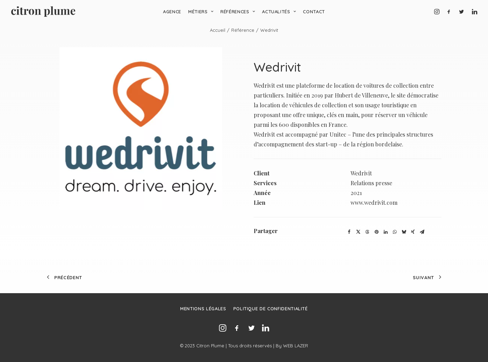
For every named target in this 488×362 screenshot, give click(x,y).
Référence (242, 30)
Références (237, 11)
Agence (172, 11)
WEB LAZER (295, 345)
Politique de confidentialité (270, 308)
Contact (314, 11)
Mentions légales (203, 308)
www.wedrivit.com (374, 202)
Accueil (217, 30)
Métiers (200, 11)
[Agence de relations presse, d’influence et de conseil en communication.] (43, 11)
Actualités (279, 11)
